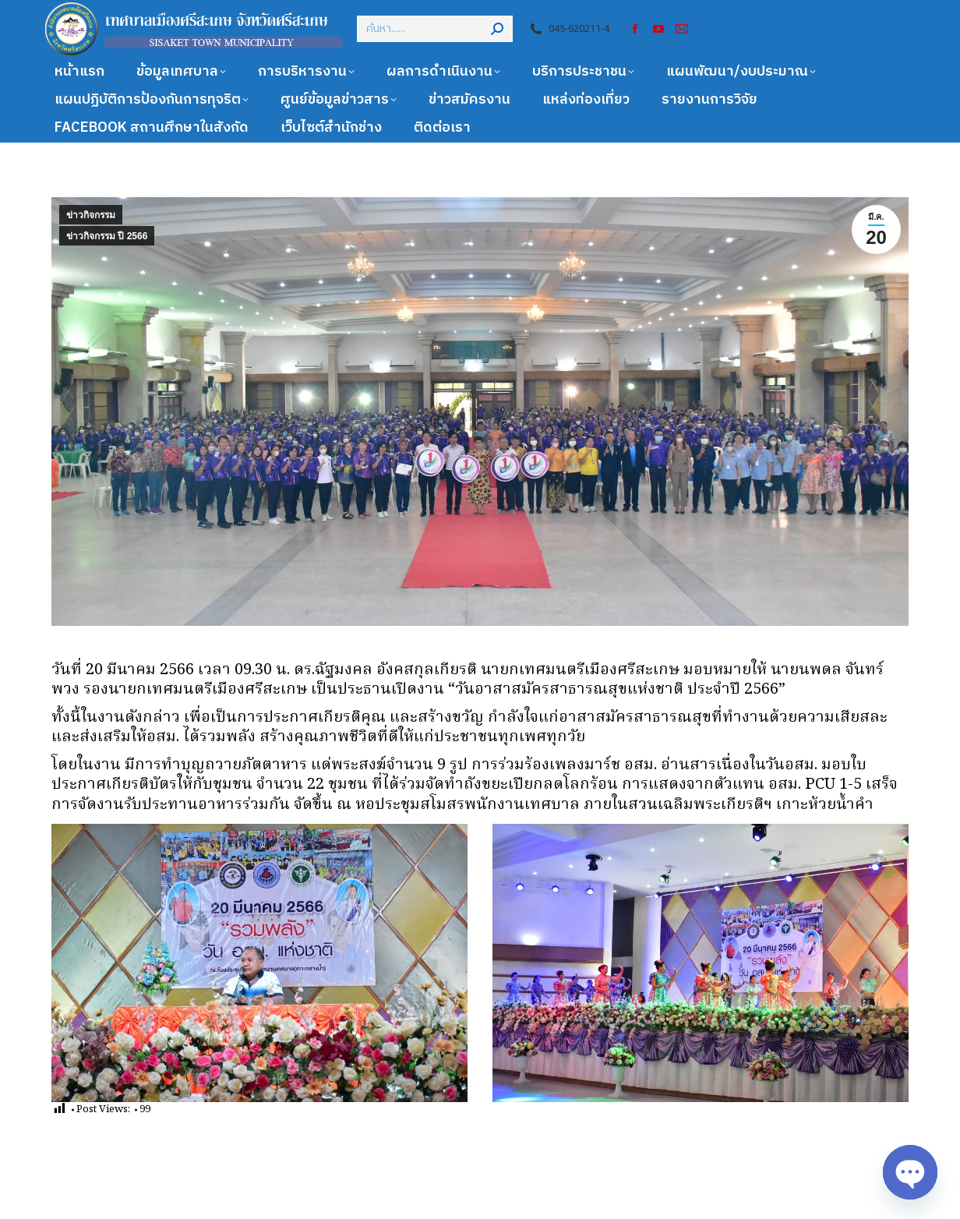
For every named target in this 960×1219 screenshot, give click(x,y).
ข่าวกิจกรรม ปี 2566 (106, 236)
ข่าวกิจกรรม (90, 215)
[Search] (435, 29)
